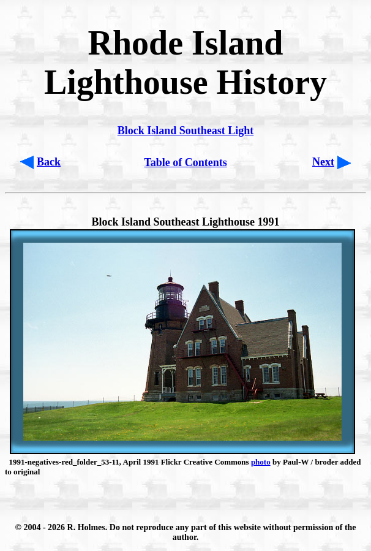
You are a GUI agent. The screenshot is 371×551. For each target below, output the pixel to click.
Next (323, 162)
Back (49, 162)
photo (261, 461)
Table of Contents (185, 162)
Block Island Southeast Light (186, 130)
